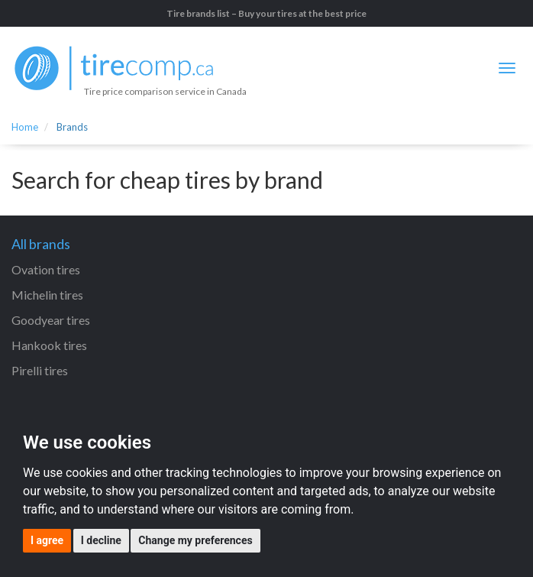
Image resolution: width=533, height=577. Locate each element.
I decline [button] (101, 540)
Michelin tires (47, 294)
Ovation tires (45, 269)
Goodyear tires (50, 320)
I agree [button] (47, 540)
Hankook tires (49, 345)
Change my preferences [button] (195, 540)
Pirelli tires (39, 370)
